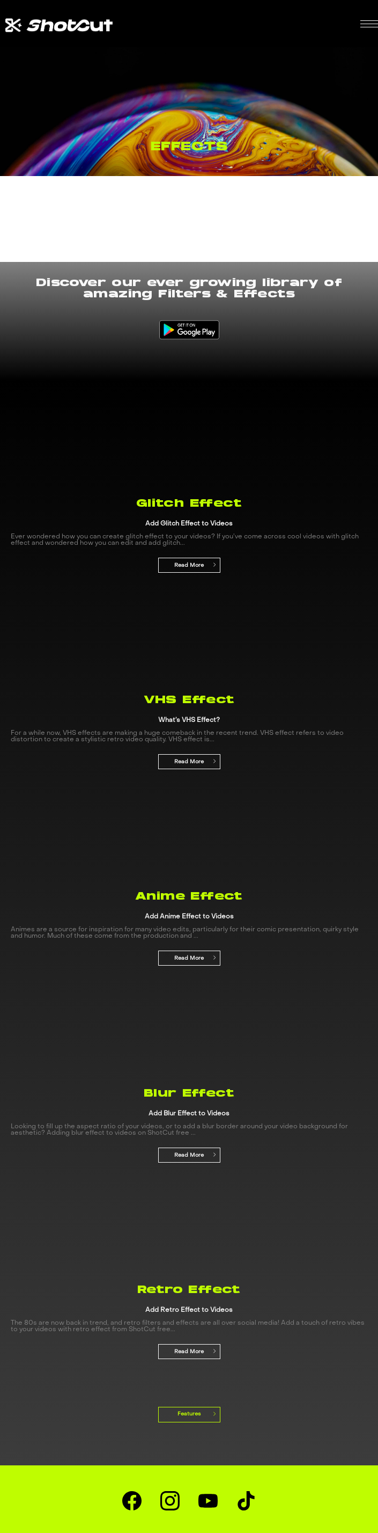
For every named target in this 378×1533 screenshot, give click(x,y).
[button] (369, 24)
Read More (195, 565)
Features (190, 1414)
